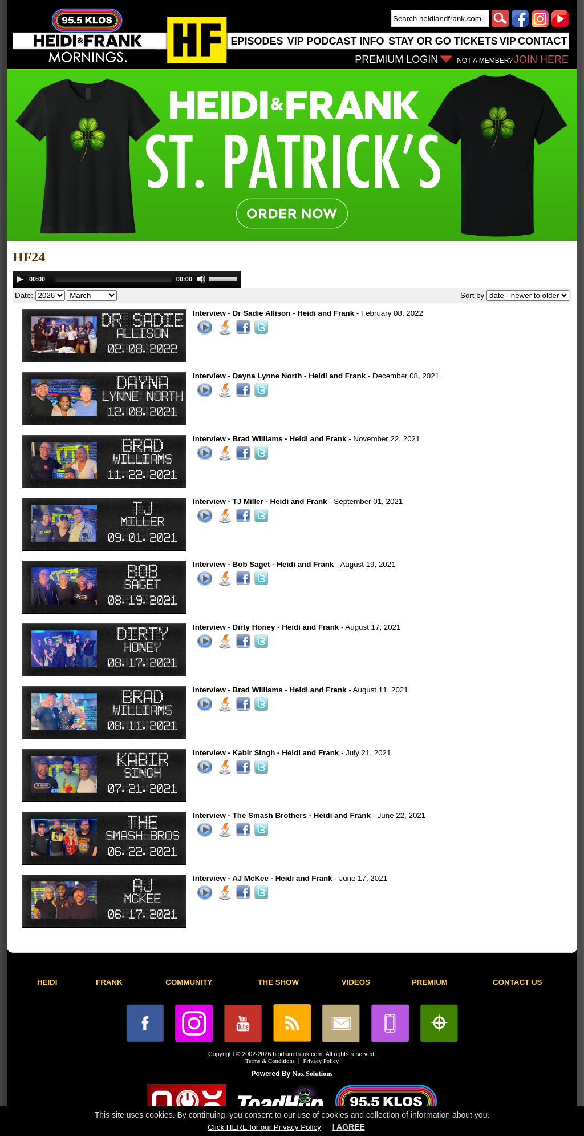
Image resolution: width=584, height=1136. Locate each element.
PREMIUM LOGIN (396, 59)
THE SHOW (278, 982)
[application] (127, 279)
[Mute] (201, 279)
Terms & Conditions (270, 1061)
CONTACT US (517, 982)
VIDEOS (356, 982)
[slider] (113, 279)
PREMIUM (430, 982)
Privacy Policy (321, 1061)
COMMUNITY (188, 982)
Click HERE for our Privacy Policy (264, 1127)
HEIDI (47, 982)
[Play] (20, 279)
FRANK (109, 982)
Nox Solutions (313, 1074)
